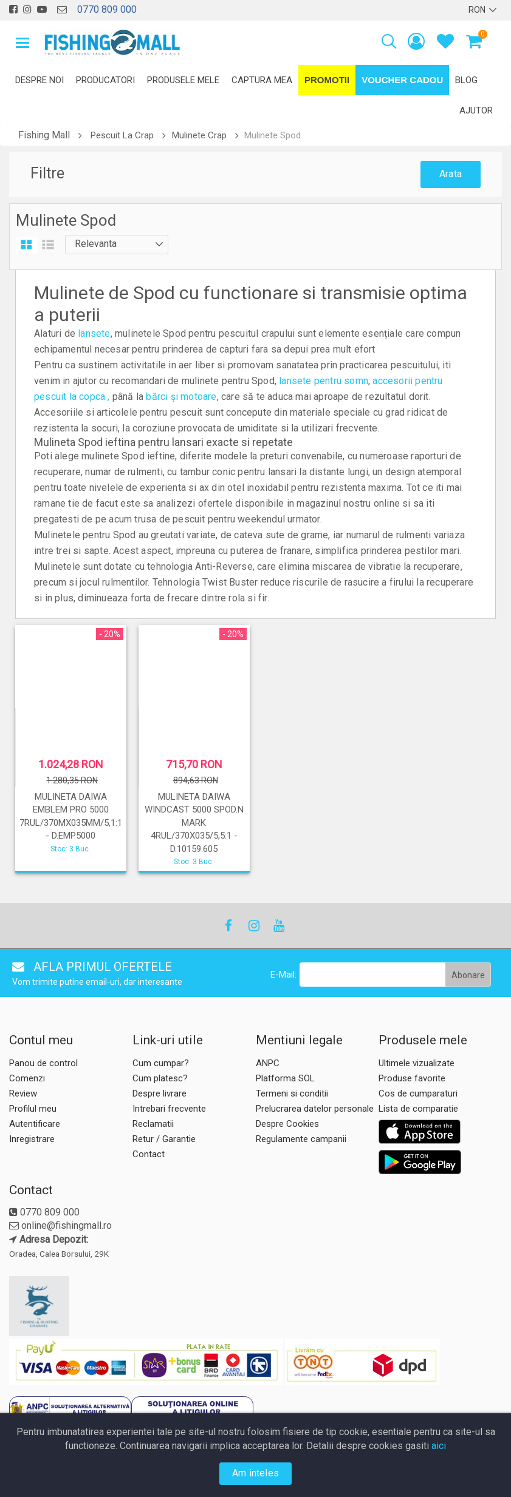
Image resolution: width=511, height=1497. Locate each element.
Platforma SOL (285, 1078)
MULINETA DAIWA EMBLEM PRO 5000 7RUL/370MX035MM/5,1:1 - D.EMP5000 (70, 816)
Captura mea (261, 80)
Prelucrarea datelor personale (315, 1108)
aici (438, 1445)
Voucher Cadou (402, 80)
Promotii (326, 80)
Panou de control (43, 1063)
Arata (450, 174)
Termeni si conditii (292, 1093)
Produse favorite (412, 1078)
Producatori (105, 80)
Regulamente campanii (301, 1139)
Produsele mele (183, 80)
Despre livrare (159, 1093)
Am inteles (255, 1473)
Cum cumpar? (160, 1063)
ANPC (268, 1063)
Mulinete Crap (199, 135)
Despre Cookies (287, 1123)
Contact (148, 1154)
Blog (466, 80)
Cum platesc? (160, 1078)
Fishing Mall (44, 135)
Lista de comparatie (418, 1108)
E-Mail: (283, 974)
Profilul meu (33, 1108)
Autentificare (34, 1123)
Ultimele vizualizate (416, 1063)
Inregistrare (32, 1139)
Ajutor (476, 110)
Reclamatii (153, 1123)
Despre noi (39, 80)
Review (23, 1093)
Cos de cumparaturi (418, 1093)
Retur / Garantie (164, 1139)
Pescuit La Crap (122, 135)
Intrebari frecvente (169, 1108)
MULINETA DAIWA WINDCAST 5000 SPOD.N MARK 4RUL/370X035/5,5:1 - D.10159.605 (194, 822)
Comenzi (27, 1078)
